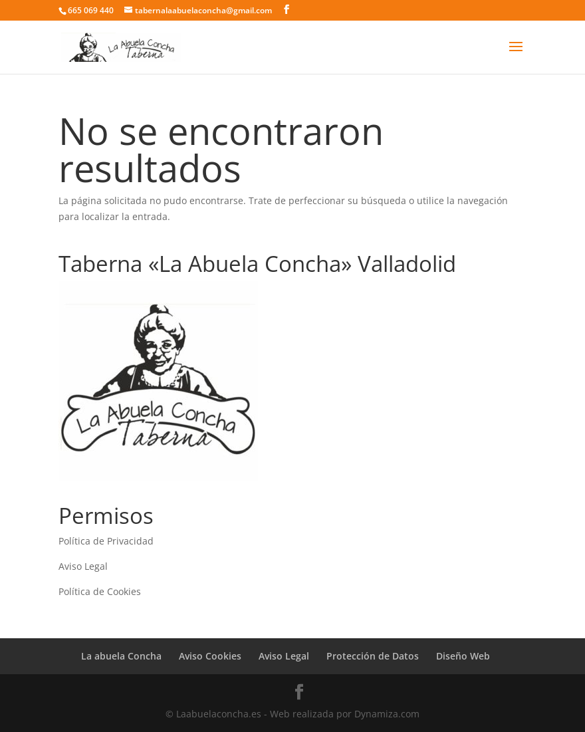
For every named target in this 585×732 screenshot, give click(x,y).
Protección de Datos (372, 656)
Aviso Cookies (210, 656)
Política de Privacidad (106, 541)
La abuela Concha (121, 656)
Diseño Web (463, 656)
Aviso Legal (83, 566)
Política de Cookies (99, 591)
